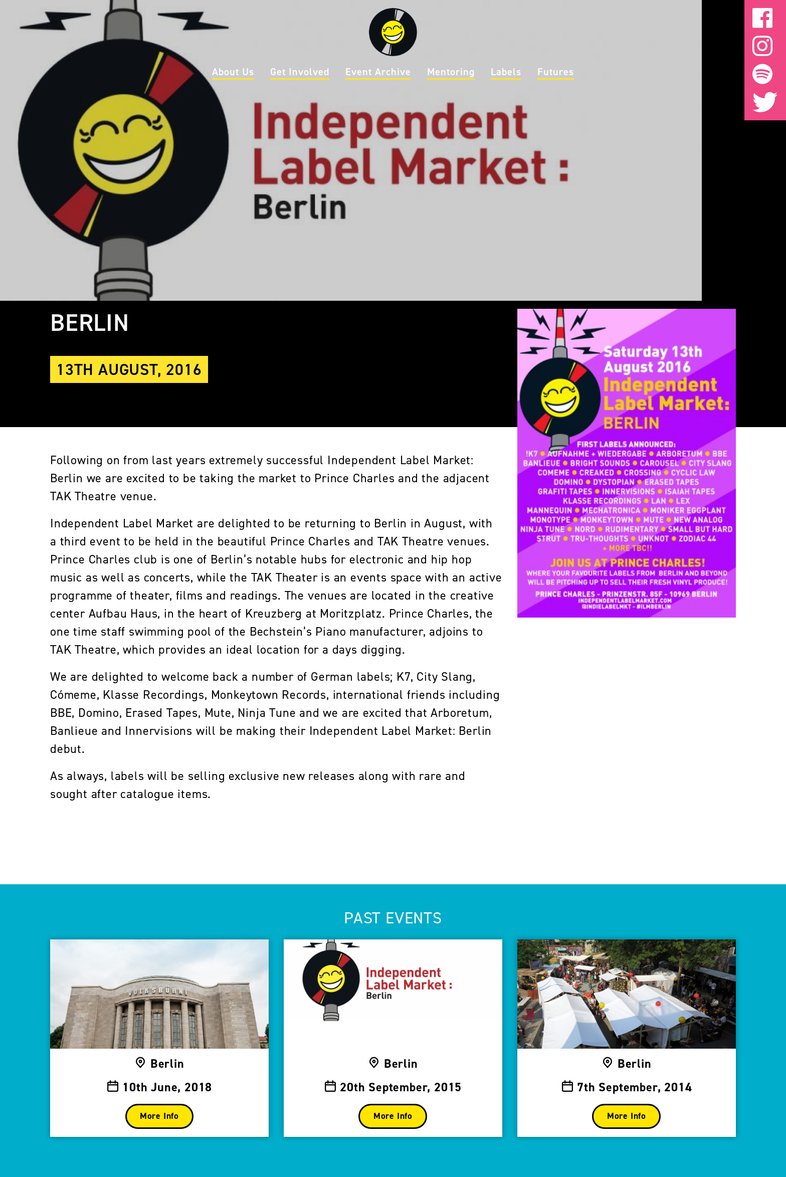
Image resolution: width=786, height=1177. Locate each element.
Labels (506, 71)
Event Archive (378, 71)
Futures (555, 71)
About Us (233, 71)
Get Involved (299, 71)
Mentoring (451, 71)
